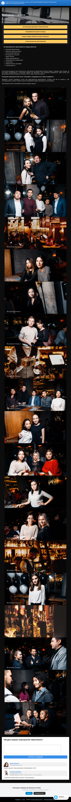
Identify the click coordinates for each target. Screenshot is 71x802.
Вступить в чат (39, 793)
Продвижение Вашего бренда (35, 31)
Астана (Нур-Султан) (37, 799)
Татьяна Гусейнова (15, 771)
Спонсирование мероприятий (35, 41)
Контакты (18, 799)
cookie (27, 2)
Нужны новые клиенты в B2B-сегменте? (35, 36)
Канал (29, 793)
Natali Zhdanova (14, 763)
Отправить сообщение (35, 757)
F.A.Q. (23, 799)
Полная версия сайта (50, 799)
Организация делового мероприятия (35, 27)
